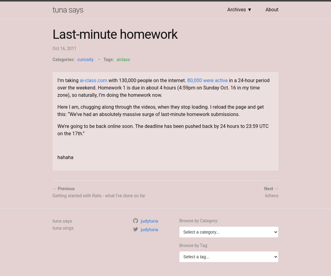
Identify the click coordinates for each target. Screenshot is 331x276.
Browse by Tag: (193, 245)
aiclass (123, 59)
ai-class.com (93, 80)
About (271, 10)
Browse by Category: (198, 220)
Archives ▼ (239, 10)
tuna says (68, 9)
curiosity (85, 59)
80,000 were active (207, 80)
